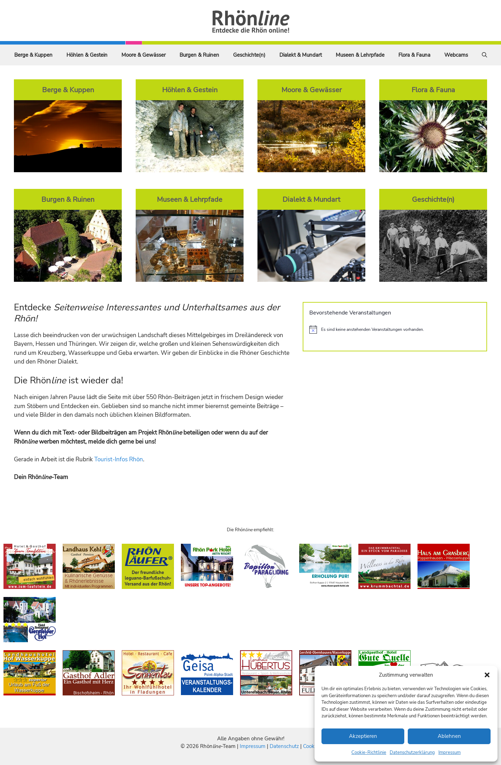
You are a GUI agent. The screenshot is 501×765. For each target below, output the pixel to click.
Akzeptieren (363, 736)
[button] (487, 674)
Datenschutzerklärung (412, 752)
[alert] (394, 329)
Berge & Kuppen (33, 54)
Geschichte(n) (249, 54)
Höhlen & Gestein (87, 54)
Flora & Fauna (414, 54)
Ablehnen (449, 736)
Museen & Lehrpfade (360, 54)
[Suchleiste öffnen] (484, 55)
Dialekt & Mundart (300, 54)
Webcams (456, 54)
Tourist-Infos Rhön (118, 459)
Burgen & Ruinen (199, 54)
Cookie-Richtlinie (368, 752)
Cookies (312, 746)
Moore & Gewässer (143, 54)
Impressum (449, 752)
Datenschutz (284, 746)
